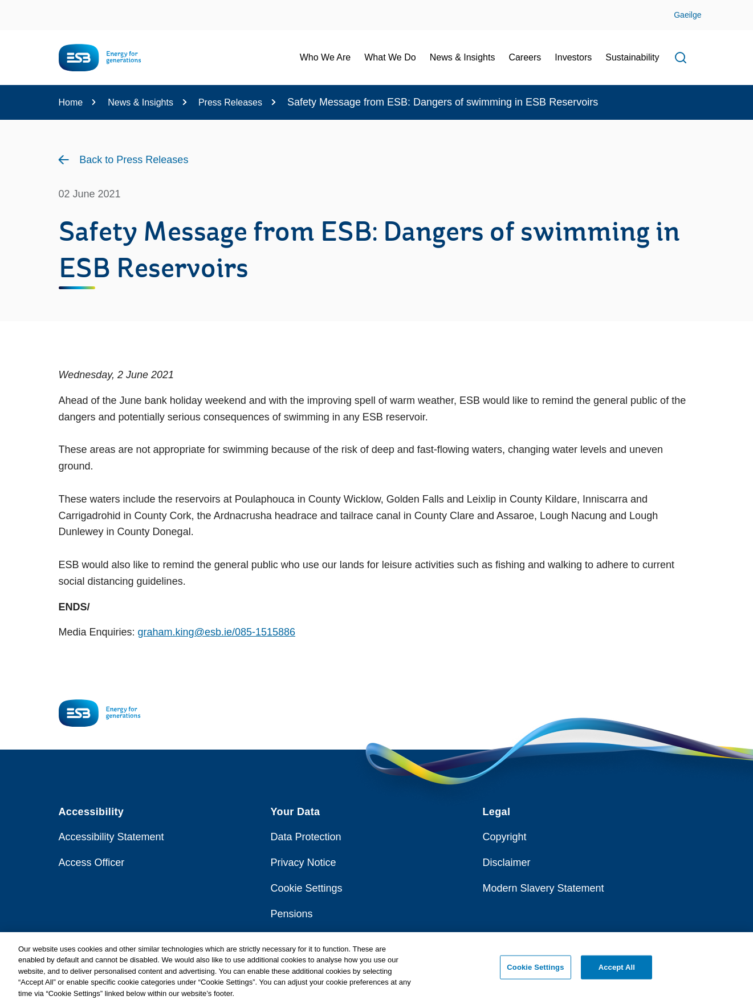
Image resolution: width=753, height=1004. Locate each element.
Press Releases (230, 102)
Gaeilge (687, 14)
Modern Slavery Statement (543, 888)
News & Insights (140, 102)
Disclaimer (507, 862)
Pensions (292, 914)
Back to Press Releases (133, 159)
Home (71, 102)
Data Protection (306, 837)
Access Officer (92, 862)
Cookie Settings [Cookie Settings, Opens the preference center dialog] (535, 972)
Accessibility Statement (111, 837)
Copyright (505, 837)
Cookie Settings (307, 888)
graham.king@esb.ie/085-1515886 (216, 632)
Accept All (617, 972)
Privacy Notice (303, 862)
